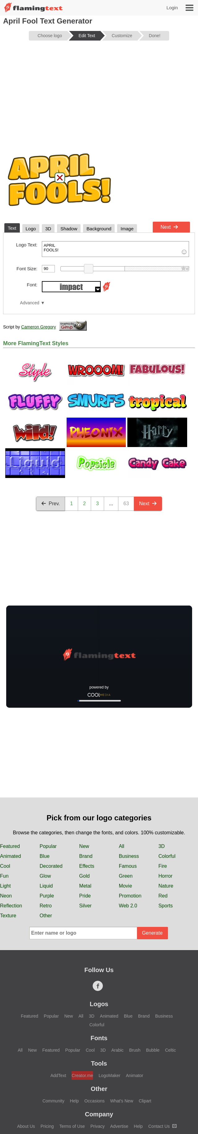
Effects (87, 866)
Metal (85, 886)
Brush (135, 1050)
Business (129, 856)
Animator (134, 1075)
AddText (58, 1075)
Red (162, 895)
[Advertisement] (99, 93)
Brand (86, 856)
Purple (47, 895)
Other (46, 915)
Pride (85, 895)
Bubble (153, 1050)
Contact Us (162, 1126)
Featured (10, 846)
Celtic (170, 1050)
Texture (8, 915)
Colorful (166, 856)
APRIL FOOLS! (115, 249)
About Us (26, 1126)
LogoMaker (109, 1075)
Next (169, 227)
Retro (46, 905)
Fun (4, 876)
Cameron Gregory (38, 326)
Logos (99, 1004)
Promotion (130, 895)
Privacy (97, 1126)
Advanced (29, 303)
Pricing (47, 1126)
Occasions (94, 1100)
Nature (165, 886)
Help (74, 1100)
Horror (165, 876)
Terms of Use (72, 1126)
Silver (85, 905)
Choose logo (49, 35)
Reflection (11, 905)
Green (125, 876)
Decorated (51, 866)
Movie (125, 886)
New (84, 846)
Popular (48, 846)
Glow (45, 876)
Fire (162, 866)
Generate (152, 933)
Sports (165, 905)
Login (172, 7)
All (121, 846)
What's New (121, 1100)
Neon (6, 895)
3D (161, 846)
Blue (45, 856)
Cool (5, 866)
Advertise (119, 1126)
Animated (10, 856)
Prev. (50, 503)
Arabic (117, 1050)
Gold (84, 876)
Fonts (98, 1038)
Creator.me (82, 1075)
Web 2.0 (128, 905)
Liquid (46, 886)
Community (53, 1100)
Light (5, 886)
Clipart (145, 1100)
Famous (128, 866)
